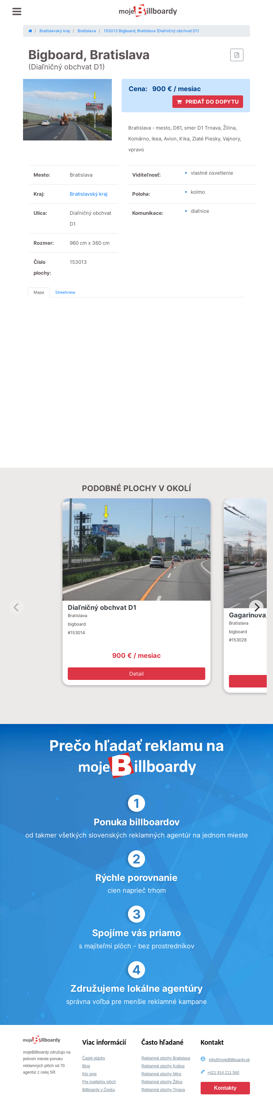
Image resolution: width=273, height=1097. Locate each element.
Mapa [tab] (39, 292)
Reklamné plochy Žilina (161, 1082)
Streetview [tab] (65, 292)
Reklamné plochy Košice (163, 1066)
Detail (136, 673)
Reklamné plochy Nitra (161, 1074)
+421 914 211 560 (223, 1072)
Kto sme (89, 1074)
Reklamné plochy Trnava (163, 1089)
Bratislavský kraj (89, 194)
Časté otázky (93, 1058)
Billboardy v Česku (98, 1089)
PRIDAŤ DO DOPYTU (208, 101)
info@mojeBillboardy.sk (229, 1060)
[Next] (256, 607)
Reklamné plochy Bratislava (165, 1058)
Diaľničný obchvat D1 (102, 607)
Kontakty (225, 1088)
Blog (86, 1066)
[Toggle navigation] (17, 12)
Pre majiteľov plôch (99, 1082)
